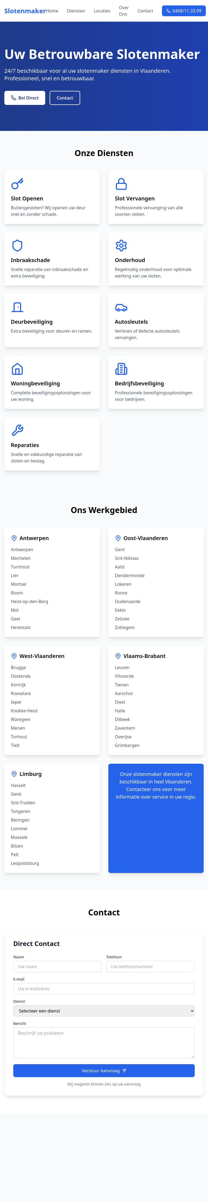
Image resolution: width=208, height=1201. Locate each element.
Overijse (123, 737)
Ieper (16, 702)
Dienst (19, 1001)
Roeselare (21, 693)
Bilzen (17, 846)
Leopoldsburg (25, 863)
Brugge (18, 667)
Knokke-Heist (24, 711)
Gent (120, 549)
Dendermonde (129, 575)
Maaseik (19, 837)
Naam (18, 957)
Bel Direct (25, 98)
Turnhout (20, 567)
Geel (15, 619)
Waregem (21, 719)
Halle (120, 711)
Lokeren (123, 584)
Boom (17, 593)
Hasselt (18, 785)
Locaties (102, 11)
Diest (120, 702)
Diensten (76, 11)
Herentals (21, 627)
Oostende (21, 676)
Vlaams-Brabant (144, 656)
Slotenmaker (25, 10)
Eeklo (120, 610)
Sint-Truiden (23, 803)
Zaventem (125, 728)
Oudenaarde (127, 601)
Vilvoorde (124, 676)
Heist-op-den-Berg (29, 601)
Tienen (122, 685)
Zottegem (125, 627)
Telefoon (114, 957)
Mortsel (18, 584)
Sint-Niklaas (127, 558)
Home (52, 11)
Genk (16, 794)
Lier (14, 575)
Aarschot (124, 693)
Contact (145, 11)
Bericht (19, 1023)
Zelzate (122, 619)
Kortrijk (18, 685)
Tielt (15, 745)
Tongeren (20, 811)
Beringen (20, 820)
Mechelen (21, 558)
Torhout (19, 737)
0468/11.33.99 (184, 11)
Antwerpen (34, 538)
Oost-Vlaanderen (145, 538)
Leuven (122, 667)
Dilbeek (122, 719)
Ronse (121, 593)
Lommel (19, 829)
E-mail (18, 979)
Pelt (15, 855)
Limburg (31, 773)
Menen (18, 728)
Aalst (120, 567)
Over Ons (124, 11)
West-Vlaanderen (42, 656)
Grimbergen (127, 745)
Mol (14, 610)
